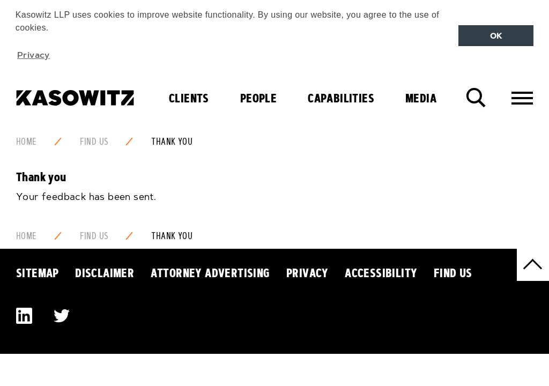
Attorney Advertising (210, 271)
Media (420, 96)
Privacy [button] (33, 54)
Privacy (307, 271)
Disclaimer (104, 271)
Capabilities (341, 96)
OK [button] (496, 36)
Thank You (171, 140)
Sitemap (37, 271)
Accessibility (381, 271)
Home (26, 140)
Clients (189, 96)
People (258, 96)
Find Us (94, 140)
